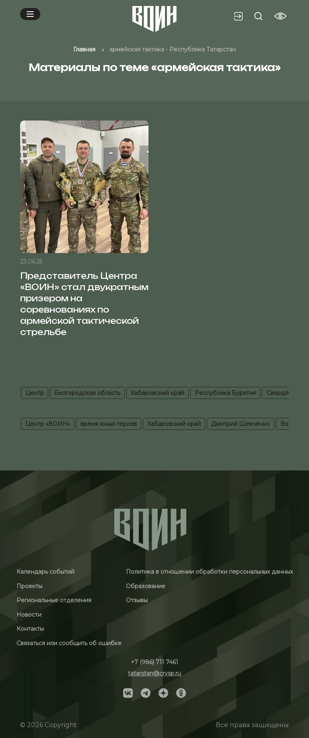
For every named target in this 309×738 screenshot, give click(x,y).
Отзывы (137, 600)
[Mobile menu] (30, 14)
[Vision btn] (280, 16)
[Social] (128, 692)
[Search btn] (258, 16)
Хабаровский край (157, 393)
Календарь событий (45, 571)
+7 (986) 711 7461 (154, 662)
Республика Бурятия (225, 393)
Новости (28, 614)
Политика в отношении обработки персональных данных (209, 571)
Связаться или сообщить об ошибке (69, 643)
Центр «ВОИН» (47, 423)
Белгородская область (87, 393)
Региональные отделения (53, 600)
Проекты (29, 586)
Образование (145, 586)
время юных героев (108, 423)
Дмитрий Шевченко (240, 423)
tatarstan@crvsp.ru (154, 673)
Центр (34, 393)
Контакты (30, 628)
